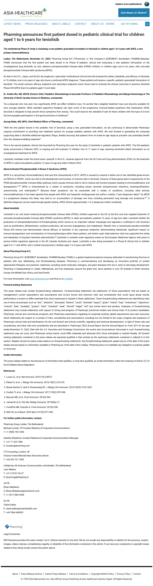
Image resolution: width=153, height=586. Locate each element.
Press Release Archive (31, 574)
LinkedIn (68, 278)
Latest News (12, 23)
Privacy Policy (123, 574)
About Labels (61, 23)
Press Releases (36, 23)
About (15, 574)
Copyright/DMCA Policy (102, 574)
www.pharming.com (39, 278)
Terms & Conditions (78, 574)
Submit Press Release (55, 574)
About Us (97, 23)
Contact (81, 23)
